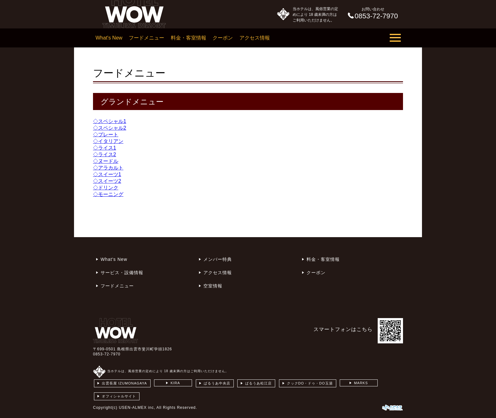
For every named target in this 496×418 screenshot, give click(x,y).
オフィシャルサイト (119, 396)
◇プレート (105, 134)
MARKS (361, 383)
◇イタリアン (108, 141)
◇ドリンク (105, 187)
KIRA (175, 383)
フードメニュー (146, 37)
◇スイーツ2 (107, 181)
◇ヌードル (105, 161)
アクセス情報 (254, 37)
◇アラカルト (108, 167)
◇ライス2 (104, 154)
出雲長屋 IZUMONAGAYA (124, 383)
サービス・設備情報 (122, 272)
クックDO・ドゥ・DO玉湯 (310, 383)
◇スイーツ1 (107, 174)
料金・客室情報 (188, 37)
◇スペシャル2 (109, 128)
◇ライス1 (104, 148)
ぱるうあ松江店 (258, 383)
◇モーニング (108, 194)
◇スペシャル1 (109, 121)
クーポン (223, 37)
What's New (109, 37)
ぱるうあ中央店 (217, 383)
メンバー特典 (217, 259)
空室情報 (212, 285)
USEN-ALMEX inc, (137, 407)
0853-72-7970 (107, 354)
